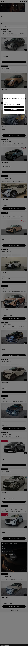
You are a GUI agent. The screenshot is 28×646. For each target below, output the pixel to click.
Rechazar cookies (14, 109)
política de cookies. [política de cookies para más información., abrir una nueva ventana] (17, 104)
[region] (14, 104)
